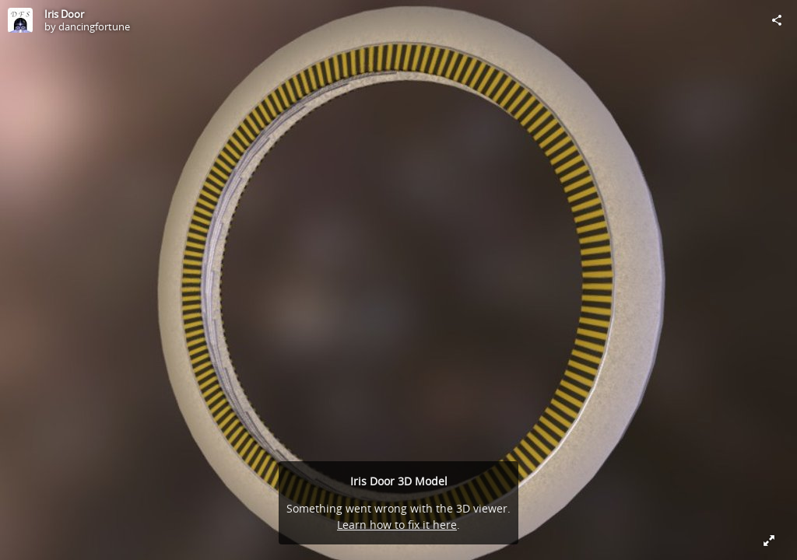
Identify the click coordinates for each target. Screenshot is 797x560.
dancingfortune (94, 26)
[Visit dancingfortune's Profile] (20, 20)
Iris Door (64, 14)
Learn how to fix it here (397, 524)
